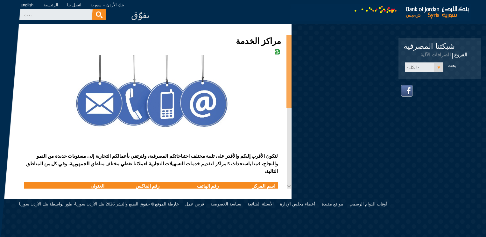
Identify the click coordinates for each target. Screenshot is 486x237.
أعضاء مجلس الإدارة (297, 204)
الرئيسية (51, 5)
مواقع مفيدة (332, 204)
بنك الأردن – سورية (107, 5)
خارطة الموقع (167, 204)
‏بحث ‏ (27, 15)
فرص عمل (194, 204)
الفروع (460, 54)
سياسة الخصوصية (225, 204)
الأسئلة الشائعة (261, 204)
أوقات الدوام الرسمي (368, 204)
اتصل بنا (74, 5)
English (27, 5)
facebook (407, 91)
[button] (424, 67)
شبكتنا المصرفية (429, 46)
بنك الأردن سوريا (33, 204)
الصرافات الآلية (435, 55)
